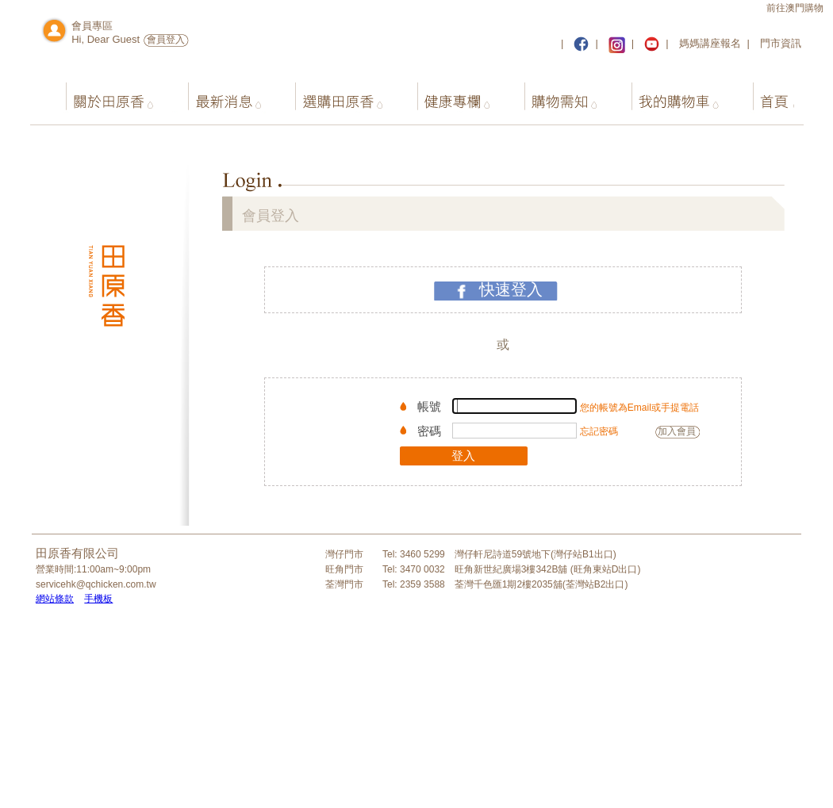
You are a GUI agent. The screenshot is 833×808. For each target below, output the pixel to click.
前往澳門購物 (794, 7)
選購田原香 (332, 94)
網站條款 (55, 598)
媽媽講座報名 (710, 43)
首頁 (760, 94)
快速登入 (511, 289)
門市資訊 (780, 43)
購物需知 (552, 94)
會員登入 (166, 39)
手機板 (98, 598)
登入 (463, 455)
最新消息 (218, 94)
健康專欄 (446, 94)
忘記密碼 (599, 431)
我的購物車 (666, 94)
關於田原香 (103, 94)
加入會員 (677, 431)
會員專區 (92, 26)
